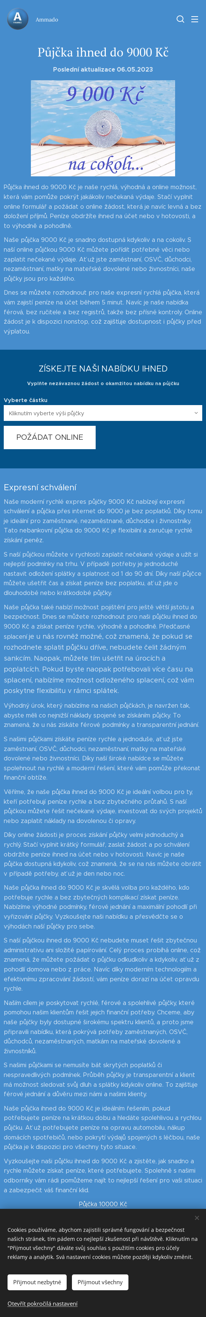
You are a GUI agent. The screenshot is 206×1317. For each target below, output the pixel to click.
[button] (179, 18)
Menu (194, 19)
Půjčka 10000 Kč (103, 1204)
